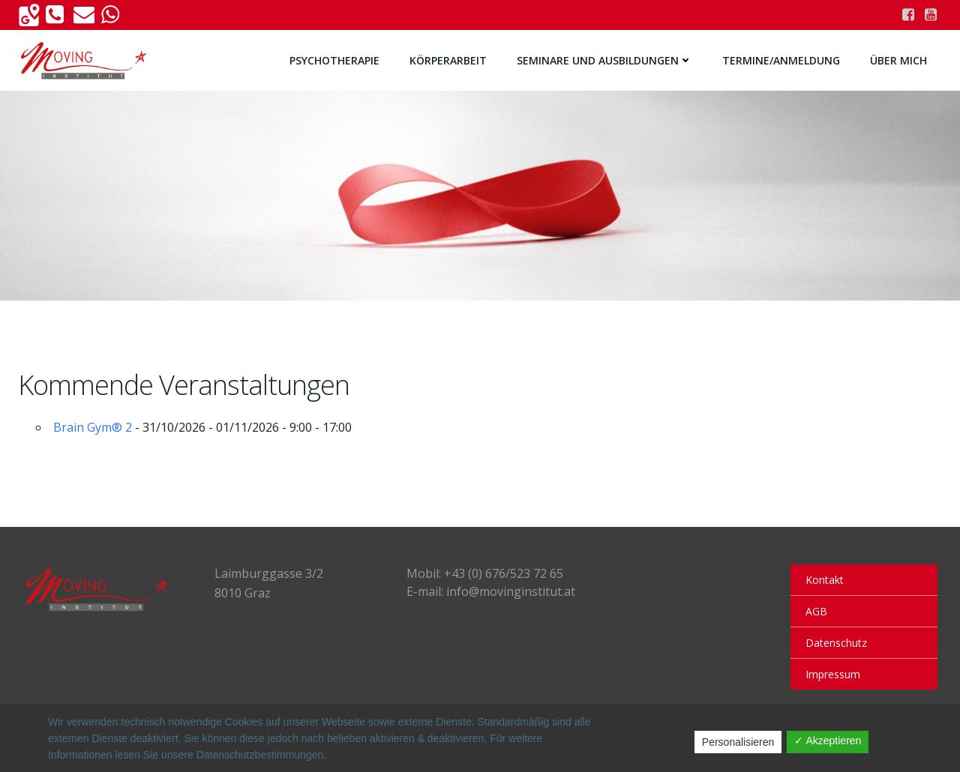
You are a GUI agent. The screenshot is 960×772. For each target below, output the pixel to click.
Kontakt (825, 580)
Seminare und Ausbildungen (604, 60)
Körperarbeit (448, 60)
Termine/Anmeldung (781, 60)
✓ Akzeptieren (827, 741)
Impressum (833, 674)
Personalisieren (738, 742)
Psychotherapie (335, 60)
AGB (816, 611)
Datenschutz (836, 643)
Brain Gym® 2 (92, 427)
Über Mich (898, 60)
